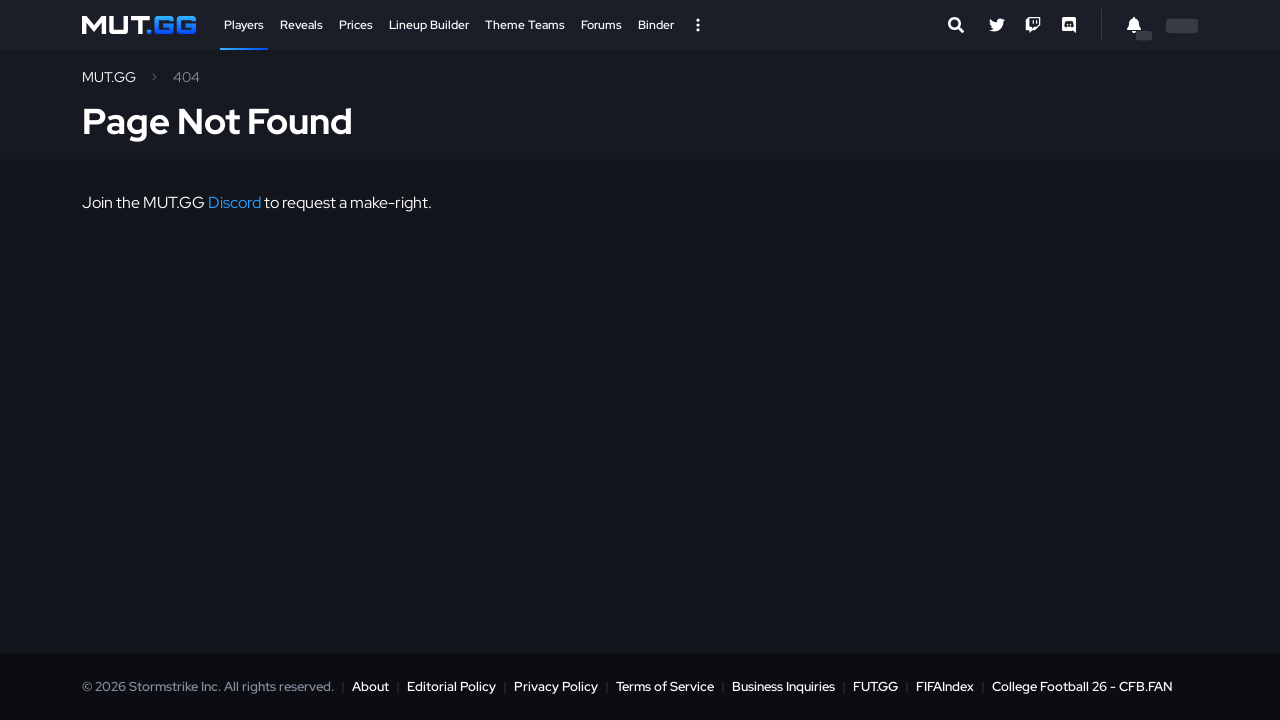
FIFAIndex (945, 686)
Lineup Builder (429, 25)
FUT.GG (875, 686)
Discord (234, 202)
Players (244, 25)
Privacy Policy (556, 686)
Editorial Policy (451, 686)
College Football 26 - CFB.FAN (1082, 686)
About (370, 686)
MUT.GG (109, 77)
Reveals (301, 25)
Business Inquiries (783, 686)
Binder (656, 25)
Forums (601, 25)
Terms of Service (665, 686)
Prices (356, 25)
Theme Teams (525, 25)
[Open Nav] (698, 25)
